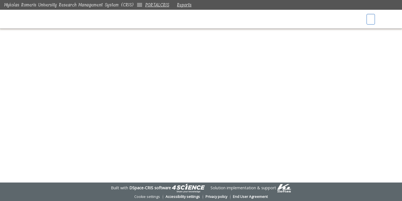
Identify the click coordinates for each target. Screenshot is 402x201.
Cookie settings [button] (147, 196)
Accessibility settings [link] (183, 196)
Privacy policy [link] (216, 196)
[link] (188, 187)
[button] (371, 19)
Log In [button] (390, 19)
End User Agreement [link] (250, 196)
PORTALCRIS (157, 5)
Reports (185, 5)
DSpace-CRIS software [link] (150, 187)
